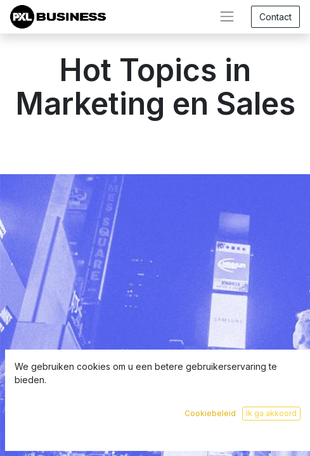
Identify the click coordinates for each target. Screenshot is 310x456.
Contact (275, 16)
